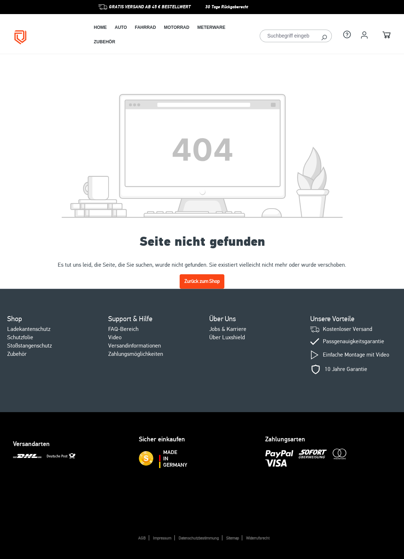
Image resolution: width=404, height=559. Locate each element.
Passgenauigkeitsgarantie (353, 341)
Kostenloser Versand (347, 329)
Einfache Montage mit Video (356, 354)
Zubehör (17, 354)
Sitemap (232, 538)
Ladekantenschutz (28, 329)
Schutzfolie (20, 337)
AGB (142, 538)
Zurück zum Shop (202, 281)
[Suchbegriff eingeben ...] (288, 36)
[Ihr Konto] (364, 35)
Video (115, 337)
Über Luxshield (227, 337)
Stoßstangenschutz (29, 345)
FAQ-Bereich (123, 329)
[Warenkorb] (387, 36)
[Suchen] (324, 36)
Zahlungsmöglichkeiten (135, 354)
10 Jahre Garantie (346, 369)
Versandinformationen (134, 345)
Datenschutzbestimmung (199, 538)
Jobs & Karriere (227, 329)
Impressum (162, 538)
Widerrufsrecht (257, 538)
